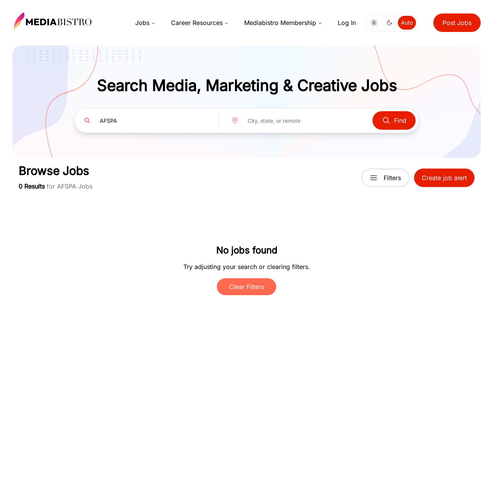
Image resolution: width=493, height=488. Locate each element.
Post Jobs (457, 23)
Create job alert (444, 178)
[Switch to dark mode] (389, 23)
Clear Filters (246, 287)
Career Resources (200, 23)
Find (394, 120)
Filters (385, 178)
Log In (347, 23)
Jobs (145, 23)
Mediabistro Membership (283, 23)
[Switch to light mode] (374, 23)
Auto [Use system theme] (407, 22)
